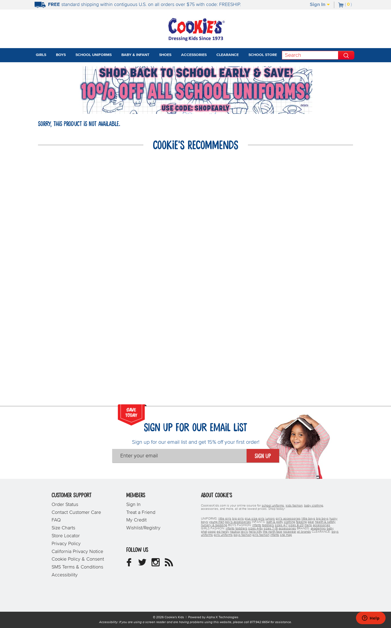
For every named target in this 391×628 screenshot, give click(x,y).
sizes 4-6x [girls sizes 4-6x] (255, 528)
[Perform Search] (346, 55)
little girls (224, 518)
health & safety (325, 522)
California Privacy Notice (77, 551)
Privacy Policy (66, 543)
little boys (308, 518)
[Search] (310, 55)
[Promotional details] (305, 105)
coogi (212, 531)
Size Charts (63, 528)
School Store (262, 55)
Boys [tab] (61, 55)
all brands (304, 531)
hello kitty (255, 531)
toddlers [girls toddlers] (241, 528)
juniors (270, 518)
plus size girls (254, 518)
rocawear (289, 531)
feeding (301, 522)
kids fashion (294, 505)
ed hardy (223, 531)
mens (308, 525)
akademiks (318, 528)
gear (311, 522)
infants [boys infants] (256, 525)
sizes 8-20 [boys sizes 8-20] (296, 525)
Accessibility (65, 575)
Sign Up (263, 456)
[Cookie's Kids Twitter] (142, 564)
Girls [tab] (41, 55)
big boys (322, 518)
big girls (238, 518)
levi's (244, 531)
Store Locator (66, 535)
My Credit (136, 520)
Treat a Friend (140, 512)
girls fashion (260, 535)
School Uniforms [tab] (93, 55)
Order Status (65, 504)
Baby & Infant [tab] (135, 55)
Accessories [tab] (194, 55)
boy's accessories (238, 522)
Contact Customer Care (76, 512)
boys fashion (242, 535)
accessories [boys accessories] (321, 525)
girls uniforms (223, 535)
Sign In (320, 4)
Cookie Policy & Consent (78, 559)
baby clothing (313, 505)
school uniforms (273, 505)
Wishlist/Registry (143, 528)
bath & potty (274, 522)
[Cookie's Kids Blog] (169, 564)
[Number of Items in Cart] (345, 4)
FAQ (56, 520)
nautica (235, 531)
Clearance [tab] (227, 55)
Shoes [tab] (165, 55)
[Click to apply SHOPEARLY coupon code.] (195, 108)
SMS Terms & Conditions (77, 567)
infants (274, 535)
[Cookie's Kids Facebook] (129, 564)
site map (286, 535)
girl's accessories (288, 518)
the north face (272, 531)
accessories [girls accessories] (287, 528)
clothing (289, 522)
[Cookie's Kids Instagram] (156, 564)
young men (216, 522)
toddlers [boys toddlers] (268, 525)
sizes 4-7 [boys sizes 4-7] (281, 525)
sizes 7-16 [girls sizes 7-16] (271, 528)
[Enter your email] (179, 456)
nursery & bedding (214, 525)
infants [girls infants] (230, 528)
